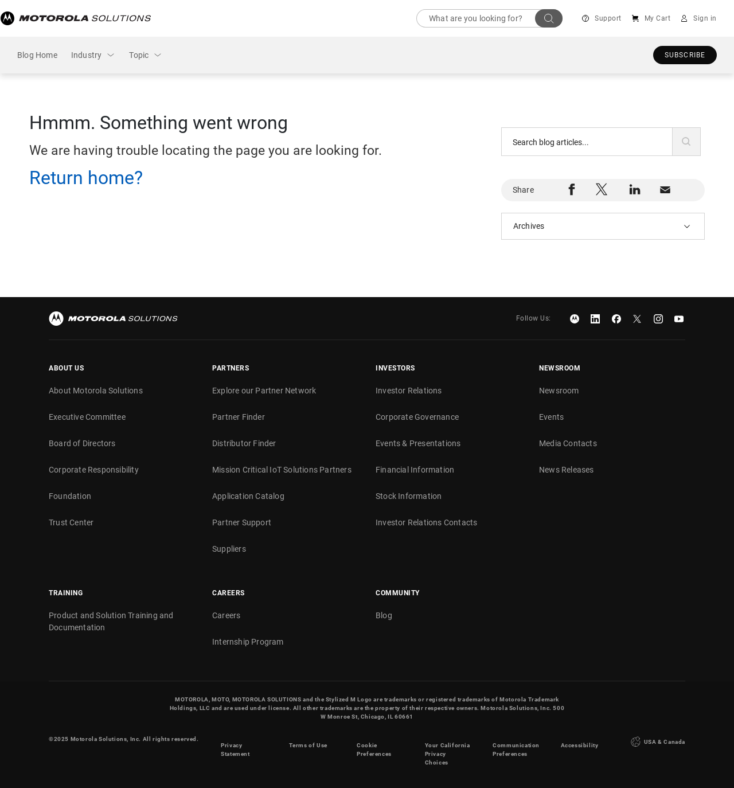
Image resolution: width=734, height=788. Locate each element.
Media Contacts (568, 443)
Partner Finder (238, 417)
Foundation (70, 496)
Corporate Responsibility (94, 469)
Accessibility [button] (580, 739)
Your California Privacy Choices (447, 747)
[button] (686, 141)
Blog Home (37, 55)
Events (551, 417)
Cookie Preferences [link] (374, 743)
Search (549, 18)
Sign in (705, 18)
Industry (86, 55)
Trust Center (71, 522)
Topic (139, 55)
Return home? (86, 178)
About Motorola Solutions (96, 390)
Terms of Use (308, 739)
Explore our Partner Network (264, 390)
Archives (529, 226)
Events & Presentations (418, 443)
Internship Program (248, 641)
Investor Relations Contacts (426, 522)
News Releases (566, 469)
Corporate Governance (417, 417)
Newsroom (559, 390)
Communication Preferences (516, 743)
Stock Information (409, 496)
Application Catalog (248, 496)
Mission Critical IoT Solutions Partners (282, 469)
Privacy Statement (235, 743)
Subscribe (685, 55)
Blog (384, 615)
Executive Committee (87, 417)
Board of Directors (82, 443)
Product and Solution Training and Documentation (111, 621)
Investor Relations (409, 390)
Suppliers (229, 548)
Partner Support (241, 522)
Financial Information (415, 469)
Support (608, 18)
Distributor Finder (244, 443)
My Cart (658, 18)
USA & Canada (656, 739)
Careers (226, 615)
